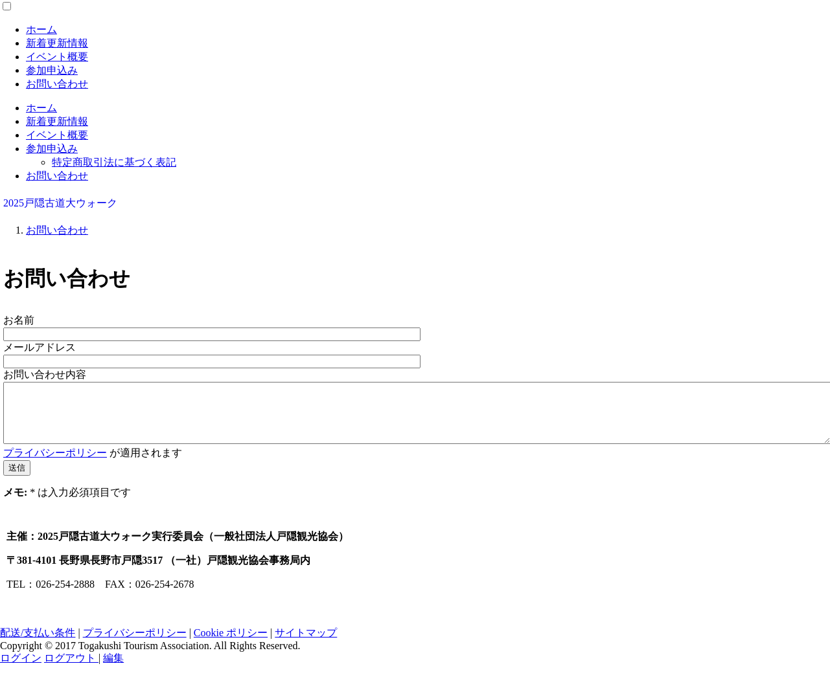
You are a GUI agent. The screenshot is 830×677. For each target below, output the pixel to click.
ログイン (20, 669)
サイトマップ (306, 644)
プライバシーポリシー (55, 464)
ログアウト (71, 669)
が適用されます (92, 464)
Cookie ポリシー (231, 644)
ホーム (41, 29)
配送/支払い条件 (37, 644)
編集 (113, 669)
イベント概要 (57, 56)
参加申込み (52, 70)
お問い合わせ (57, 83)
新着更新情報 (57, 43)
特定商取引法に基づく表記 (114, 162)
